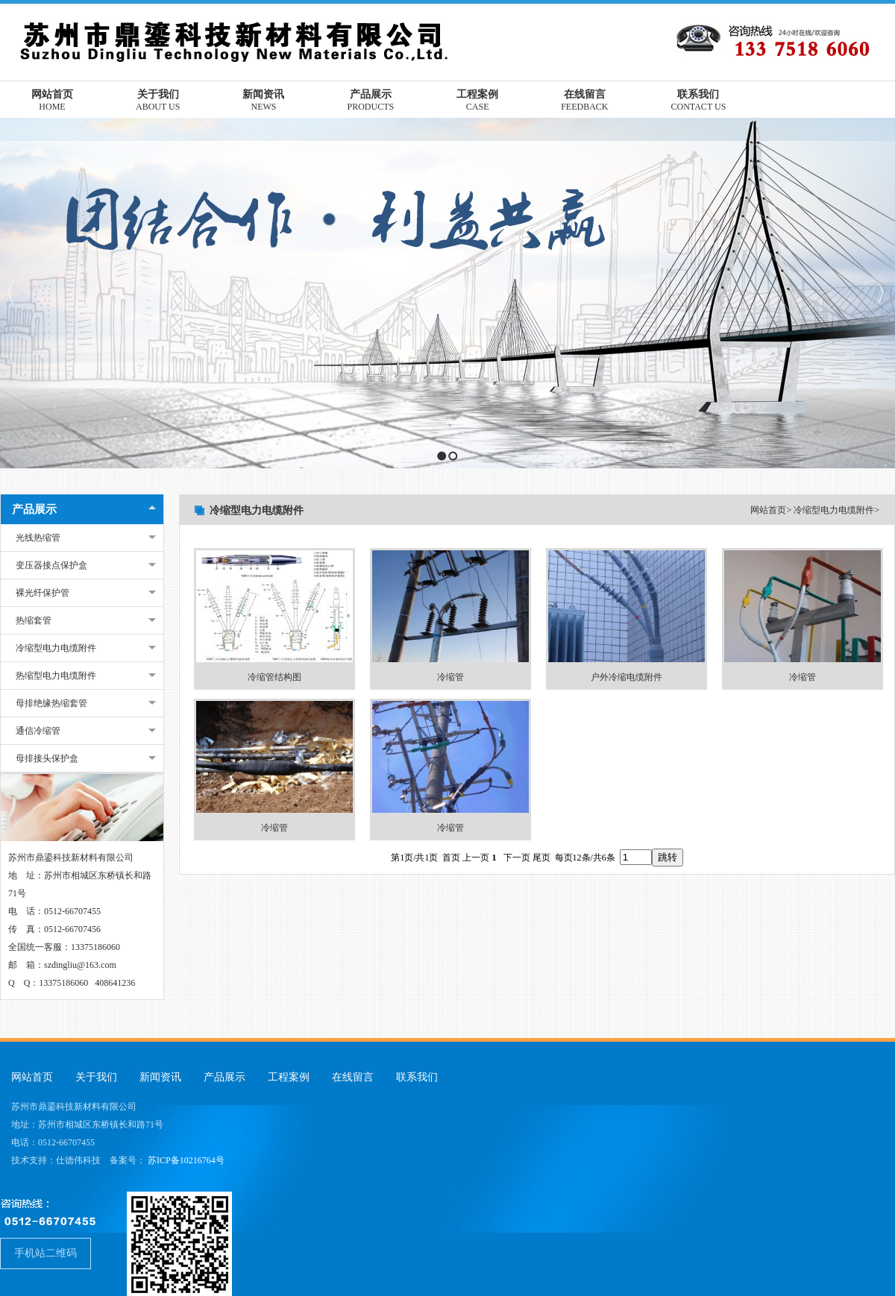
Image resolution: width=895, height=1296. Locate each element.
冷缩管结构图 (274, 677)
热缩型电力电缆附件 (56, 675)
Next (880, 292)
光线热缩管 (38, 537)
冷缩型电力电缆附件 (56, 648)
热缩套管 (33, 620)
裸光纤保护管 (42, 593)
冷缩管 (450, 677)
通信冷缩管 (38, 731)
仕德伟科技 (78, 1160)
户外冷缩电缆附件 (626, 677)
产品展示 (34, 509)
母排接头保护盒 (47, 758)
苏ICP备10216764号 (186, 1160)
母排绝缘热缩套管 (51, 703)
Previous (11, 292)
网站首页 (768, 510)
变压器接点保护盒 (51, 565)
